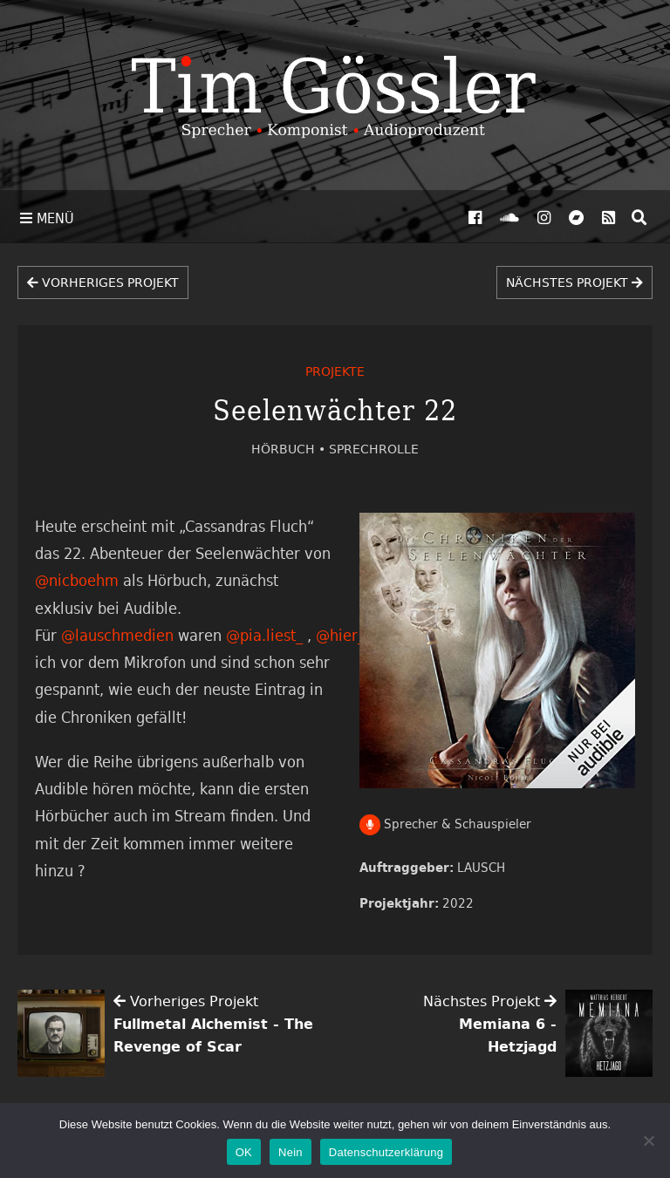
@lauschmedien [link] (117, 635)
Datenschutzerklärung (386, 1152)
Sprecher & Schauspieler (445, 823)
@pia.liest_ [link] (264, 635)
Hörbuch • (290, 449)
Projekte (335, 371)
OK (244, 1152)
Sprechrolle (374, 449)
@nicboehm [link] (77, 580)
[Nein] (648, 1140)
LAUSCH (481, 867)
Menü (47, 218)
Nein (290, 1152)
